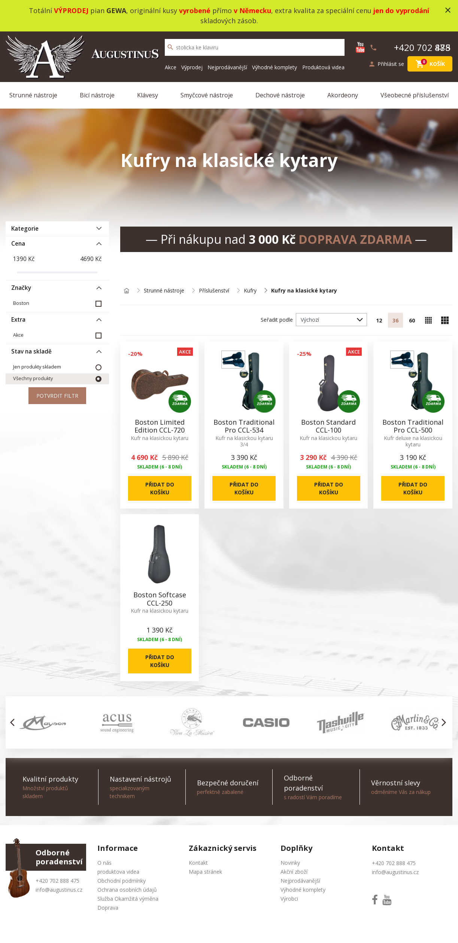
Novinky (290, 862)
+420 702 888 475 (57, 880)
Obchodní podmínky (121, 880)
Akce (170, 67)
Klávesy (147, 95)
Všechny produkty (33, 378)
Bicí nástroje (97, 95)
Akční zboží (293, 871)
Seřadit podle (277, 319)
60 (412, 320)
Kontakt (198, 862)
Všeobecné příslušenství (414, 95)
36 (395, 320)
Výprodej (192, 67)
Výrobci (289, 898)
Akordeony (342, 95)
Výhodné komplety (274, 67)
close (447, 10)
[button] (14, 722)
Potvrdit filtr (57, 395)
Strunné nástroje (33, 95)
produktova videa (118, 871)
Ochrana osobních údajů (127, 889)
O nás (104, 862)
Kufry (250, 291)
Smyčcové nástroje (207, 95)
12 (379, 320)
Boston (21, 303)
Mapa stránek (205, 871)
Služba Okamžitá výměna (127, 898)
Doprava (107, 907)
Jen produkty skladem (37, 367)
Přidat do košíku (159, 488)
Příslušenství (214, 291)
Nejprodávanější (227, 67)
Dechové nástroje (280, 95)
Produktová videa (323, 67)
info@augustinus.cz (59, 889)
